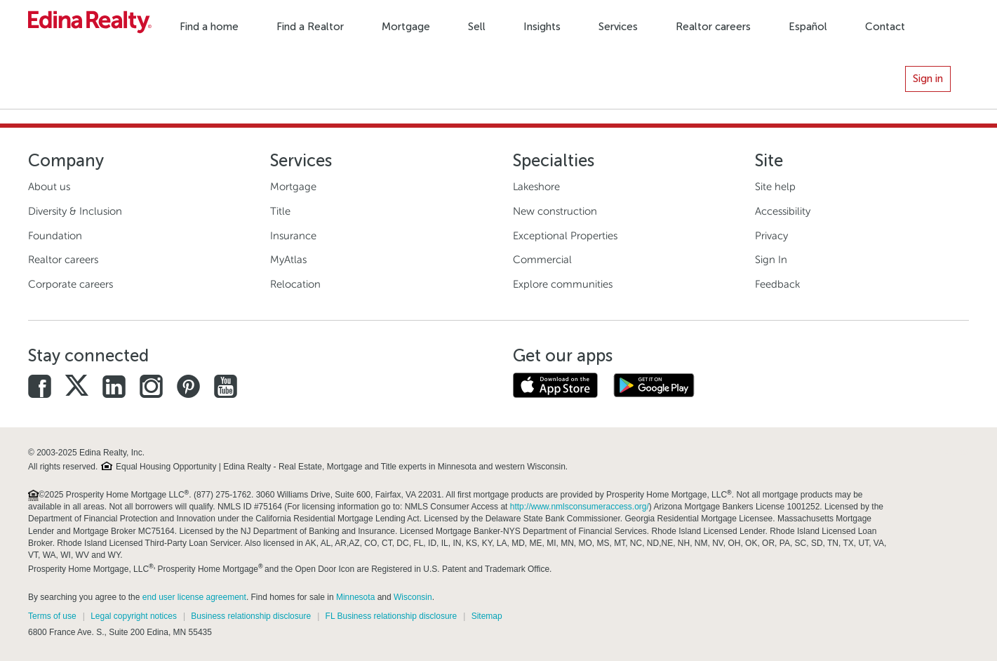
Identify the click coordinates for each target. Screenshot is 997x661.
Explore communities (563, 284)
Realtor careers (713, 26)
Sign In (771, 259)
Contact (885, 26)
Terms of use (52, 616)
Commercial (542, 259)
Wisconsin (413, 597)
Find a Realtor (310, 26)
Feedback (777, 284)
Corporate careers (70, 284)
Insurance (293, 235)
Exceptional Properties (565, 235)
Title (280, 211)
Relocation (295, 284)
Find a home (209, 26)
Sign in (928, 78)
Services (618, 26)
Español (808, 26)
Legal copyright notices (134, 616)
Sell (477, 26)
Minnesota (355, 597)
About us (49, 186)
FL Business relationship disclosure (391, 616)
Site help (775, 186)
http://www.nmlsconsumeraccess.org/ (579, 507)
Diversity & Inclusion (75, 211)
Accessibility (782, 211)
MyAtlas (288, 259)
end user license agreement (194, 597)
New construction (555, 211)
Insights (542, 26)
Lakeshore (536, 186)
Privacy (771, 235)
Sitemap (486, 616)
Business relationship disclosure (251, 616)
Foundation (55, 235)
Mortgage (406, 26)
